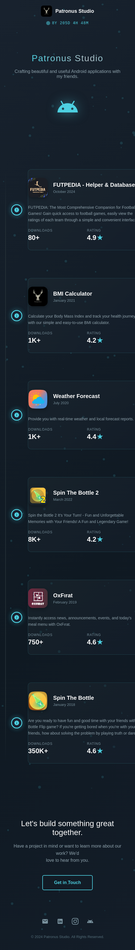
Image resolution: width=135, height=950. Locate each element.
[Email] (45, 922)
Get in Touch (67, 882)
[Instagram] (75, 922)
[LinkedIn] (60, 922)
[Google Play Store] (90, 922)
